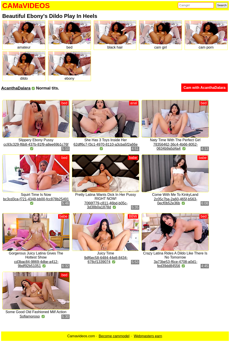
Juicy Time (105, 253)
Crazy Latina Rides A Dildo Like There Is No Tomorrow (175, 255)
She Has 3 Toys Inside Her (105, 140)
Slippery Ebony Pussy (35, 140)
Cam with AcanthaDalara (205, 88)
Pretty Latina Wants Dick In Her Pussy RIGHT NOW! (105, 197)
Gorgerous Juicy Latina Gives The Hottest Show (36, 255)
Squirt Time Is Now (36, 195)
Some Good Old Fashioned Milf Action (35, 312)
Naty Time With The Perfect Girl (175, 140)
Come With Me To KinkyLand (175, 195)
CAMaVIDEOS (26, 6)
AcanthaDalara (16, 88)
